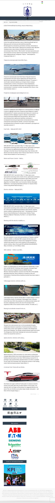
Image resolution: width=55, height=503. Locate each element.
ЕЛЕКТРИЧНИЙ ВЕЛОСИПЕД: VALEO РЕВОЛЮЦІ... (18, 25)
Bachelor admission (5, 405)
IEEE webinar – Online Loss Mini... (13, 250)
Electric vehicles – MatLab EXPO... (13, 189)
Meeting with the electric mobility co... (14, 220)
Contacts (16, 400)
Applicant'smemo (16, 405)
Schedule (5, 400)
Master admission (10, 405)
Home (6, 22)
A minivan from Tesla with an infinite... (14, 367)
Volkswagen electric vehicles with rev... (15, 281)
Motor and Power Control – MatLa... (14, 158)
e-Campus (10, 400)
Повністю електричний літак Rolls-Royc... (16, 60)
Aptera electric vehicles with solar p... (14, 338)
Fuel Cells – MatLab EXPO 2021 (13, 129)
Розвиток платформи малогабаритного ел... (16, 93)
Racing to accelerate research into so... (15, 308)
